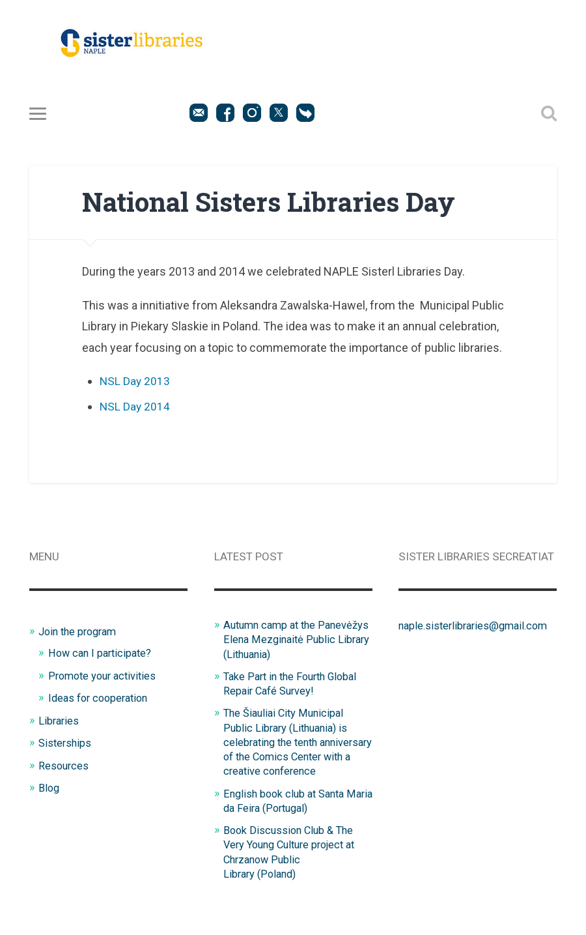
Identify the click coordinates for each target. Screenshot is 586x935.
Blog (49, 787)
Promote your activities (105, 675)
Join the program (80, 631)
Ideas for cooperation (101, 697)
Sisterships (66, 742)
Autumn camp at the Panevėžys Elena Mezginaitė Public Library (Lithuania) (291, 639)
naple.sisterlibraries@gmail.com (477, 625)
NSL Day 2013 (135, 381)
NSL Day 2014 (135, 407)
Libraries (59, 720)
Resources (64, 764)
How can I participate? (102, 652)
